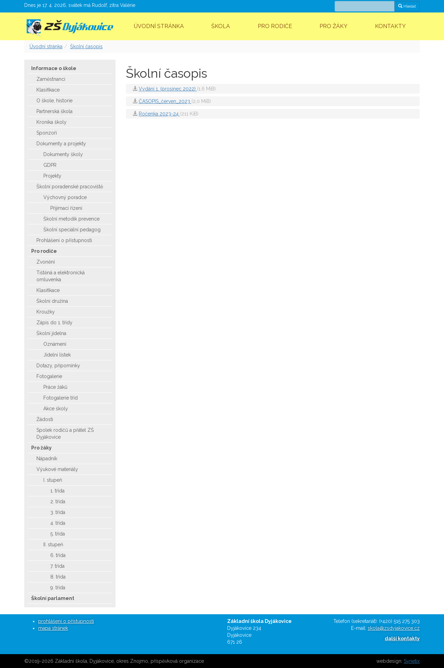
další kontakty (402, 638)
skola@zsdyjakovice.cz (394, 628)
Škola (220, 26)
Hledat (407, 6)
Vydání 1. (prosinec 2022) (168, 89)
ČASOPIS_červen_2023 (165, 101)
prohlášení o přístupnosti (66, 621)
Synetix (412, 661)
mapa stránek (53, 628)
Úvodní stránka (159, 26)
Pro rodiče (275, 26)
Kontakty (390, 26)
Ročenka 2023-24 (159, 114)
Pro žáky (333, 26)
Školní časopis (86, 46)
